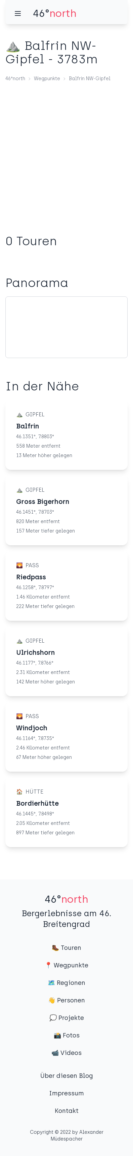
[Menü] (18, 13)
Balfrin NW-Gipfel (89, 79)
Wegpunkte (47, 79)
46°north (15, 79)
